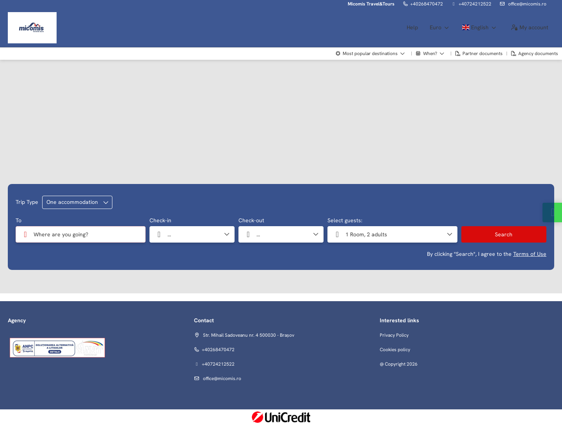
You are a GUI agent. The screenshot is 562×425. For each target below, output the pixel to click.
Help (412, 27)
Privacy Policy (394, 335)
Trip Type (27, 201)
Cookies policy (395, 349)
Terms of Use (529, 253)
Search (503, 234)
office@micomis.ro (526, 4)
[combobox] (81, 234)
